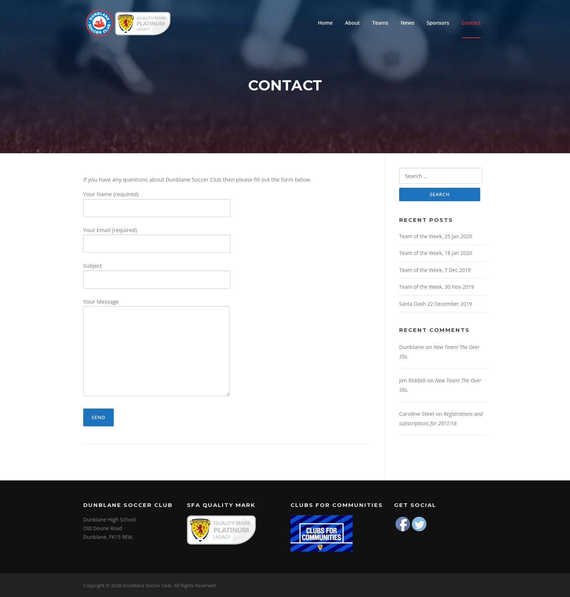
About (352, 22)
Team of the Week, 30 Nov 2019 (436, 286)
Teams (380, 22)
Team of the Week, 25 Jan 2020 (435, 236)
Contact (471, 22)
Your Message (156, 348)
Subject (156, 272)
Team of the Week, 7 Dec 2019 (435, 270)
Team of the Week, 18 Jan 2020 (435, 252)
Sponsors (437, 22)
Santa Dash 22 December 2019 (435, 303)
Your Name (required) (156, 201)
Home (325, 22)
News (407, 22)
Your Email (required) (156, 237)
